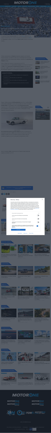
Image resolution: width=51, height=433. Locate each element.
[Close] (43, 200)
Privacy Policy (31, 233)
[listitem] (25, 213)
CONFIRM (18, 229)
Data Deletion (20, 233)
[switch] (38, 215)
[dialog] (25, 216)
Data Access (25, 233)
